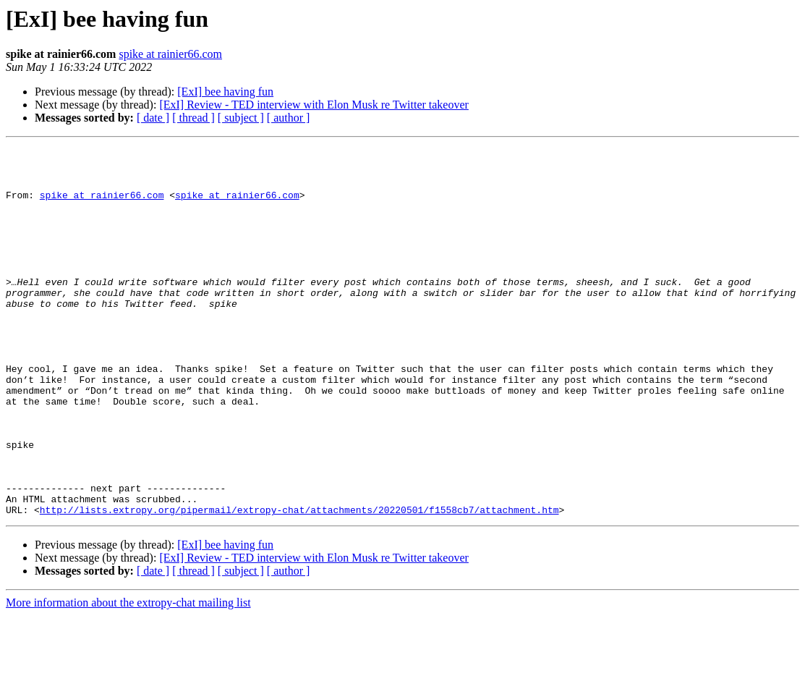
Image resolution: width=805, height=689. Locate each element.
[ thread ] (193, 117)
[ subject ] (241, 117)
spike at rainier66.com (170, 54)
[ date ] (153, 117)
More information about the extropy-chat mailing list (128, 676)
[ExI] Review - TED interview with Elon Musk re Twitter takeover (314, 104)
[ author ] (288, 117)
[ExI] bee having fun (225, 91)
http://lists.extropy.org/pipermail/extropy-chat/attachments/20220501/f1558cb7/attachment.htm (299, 583)
